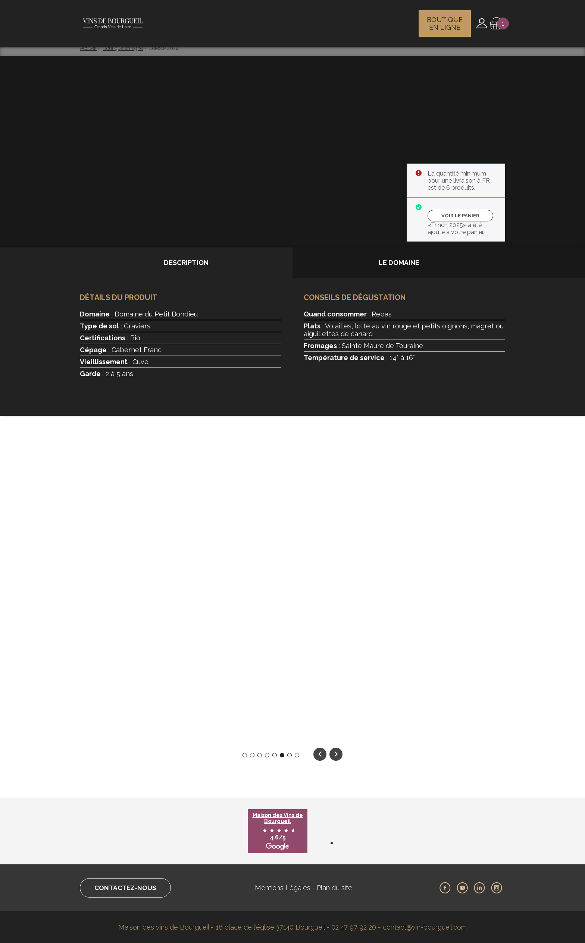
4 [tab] (267, 755)
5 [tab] (275, 755)
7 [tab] (290, 755)
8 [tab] (297, 755)
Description (186, 262)
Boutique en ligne (445, 20)
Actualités (338, 20)
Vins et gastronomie (389, 20)
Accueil (88, 48)
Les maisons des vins (288, 20)
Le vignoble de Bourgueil (181, 20)
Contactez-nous (128, 888)
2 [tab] (252, 755)
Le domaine (399, 262)
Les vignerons (238, 20)
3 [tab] (260, 755)
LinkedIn (479, 887)
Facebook (445, 887)
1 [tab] (244, 755)
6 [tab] (282, 755)
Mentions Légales (285, 888)
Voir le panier (460, 215)
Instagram (496, 887)
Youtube (462, 887)
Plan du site (337, 888)
